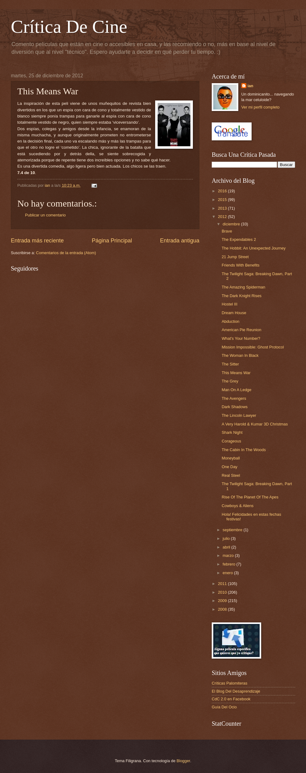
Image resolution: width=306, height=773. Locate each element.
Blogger (183, 760)
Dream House (234, 312)
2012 (223, 216)
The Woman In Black (240, 355)
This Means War (236, 372)
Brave (227, 231)
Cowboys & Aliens (237, 505)
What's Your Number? (241, 338)
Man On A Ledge (236, 389)
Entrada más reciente (37, 240)
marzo (229, 555)
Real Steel (231, 475)
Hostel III (229, 304)
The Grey (230, 381)
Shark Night (232, 432)
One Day (229, 466)
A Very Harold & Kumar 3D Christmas (255, 424)
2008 (223, 609)
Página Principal (112, 240)
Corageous (231, 441)
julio (227, 538)
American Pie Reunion (241, 329)
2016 (223, 191)
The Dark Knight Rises (241, 295)
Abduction (230, 321)
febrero (229, 564)
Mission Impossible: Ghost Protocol (253, 347)
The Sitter (230, 364)
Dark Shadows (235, 406)
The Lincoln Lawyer (239, 415)
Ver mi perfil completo (260, 107)
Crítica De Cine (69, 26)
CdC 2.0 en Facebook (231, 699)
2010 (223, 592)
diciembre (232, 224)
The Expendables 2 (239, 239)
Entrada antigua (179, 240)
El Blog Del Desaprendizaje (236, 691)
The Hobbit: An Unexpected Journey (254, 248)
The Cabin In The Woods (244, 449)
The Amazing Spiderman (243, 287)
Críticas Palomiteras (229, 683)
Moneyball (231, 458)
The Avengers (234, 398)
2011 (223, 583)
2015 (223, 199)
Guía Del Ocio (224, 707)
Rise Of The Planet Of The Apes (250, 497)
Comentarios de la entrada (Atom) (66, 252)
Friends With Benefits (240, 265)
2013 (223, 208)
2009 (223, 600)
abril (227, 547)
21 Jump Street (235, 256)
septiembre (233, 529)
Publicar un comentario (45, 215)
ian (250, 85)
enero (228, 572)
